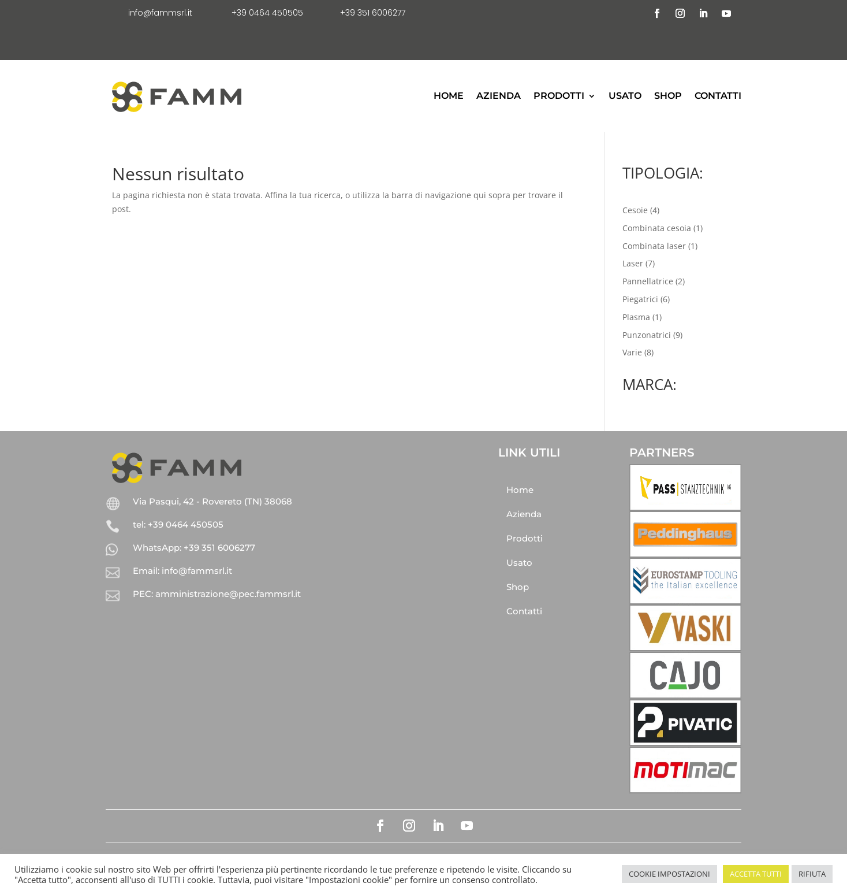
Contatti (718, 95)
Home (449, 95)
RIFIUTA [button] (812, 874)
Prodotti (558, 95)
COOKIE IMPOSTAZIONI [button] (669, 874)
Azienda (498, 95)
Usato (625, 95)
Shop (668, 95)
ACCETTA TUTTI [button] (756, 874)
